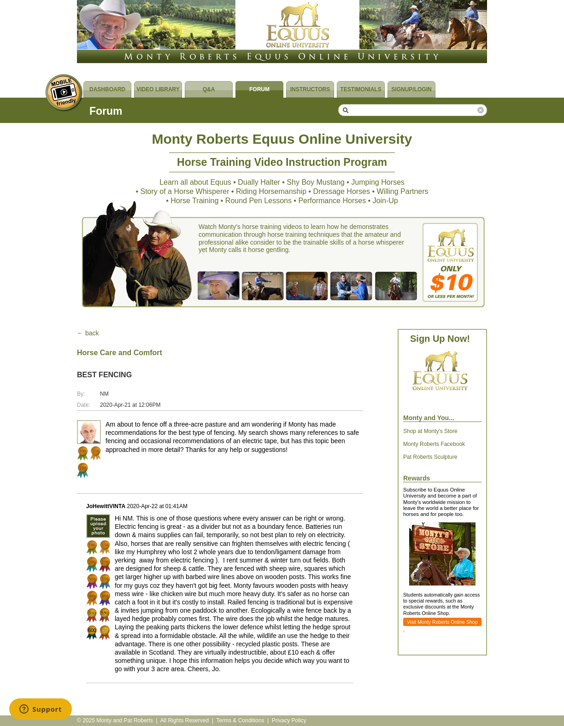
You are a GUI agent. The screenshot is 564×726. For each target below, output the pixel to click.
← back (88, 333)
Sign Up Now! (440, 339)
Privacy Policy (289, 720)
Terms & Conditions (240, 720)
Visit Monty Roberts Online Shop (442, 622)
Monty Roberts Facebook (434, 444)
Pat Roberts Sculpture (430, 457)
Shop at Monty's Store (430, 431)
